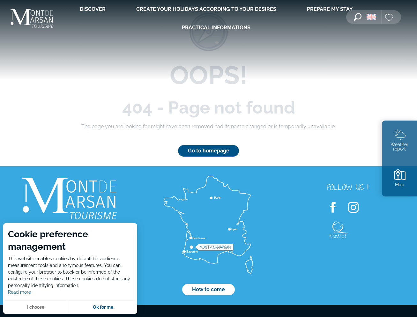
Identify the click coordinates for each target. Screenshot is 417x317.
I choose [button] (35, 307)
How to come (208, 289)
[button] (357, 17)
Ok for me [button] (103, 307)
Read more (19, 292)
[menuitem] (32, 19)
